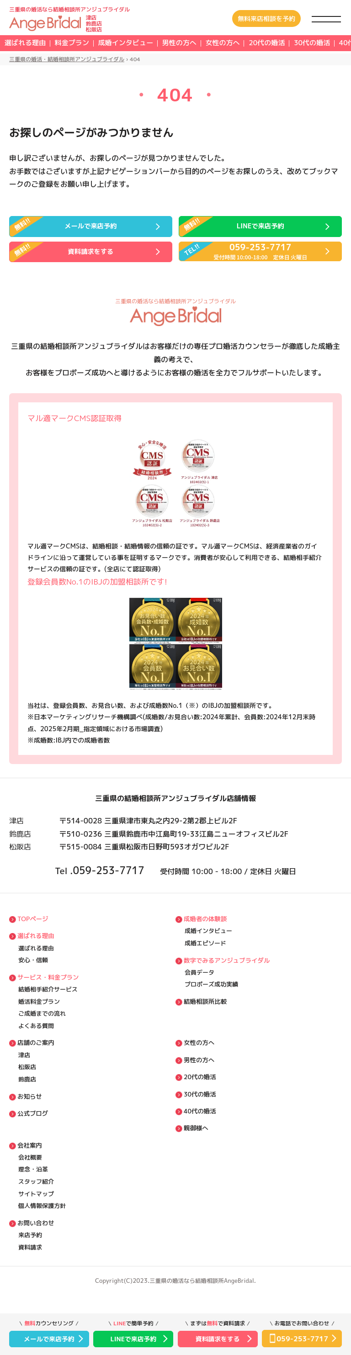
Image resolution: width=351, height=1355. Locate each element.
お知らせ (29, 1112)
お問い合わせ (35, 1243)
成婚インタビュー (151, 44)
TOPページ (32, 926)
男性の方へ (216, 44)
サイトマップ (36, 1213)
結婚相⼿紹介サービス (48, 1000)
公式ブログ (32, 1130)
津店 (24, 1069)
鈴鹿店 (27, 1095)
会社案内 (29, 1161)
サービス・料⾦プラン (47, 986)
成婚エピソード (205, 952)
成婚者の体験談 (204, 926)
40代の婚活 (199, 1126)
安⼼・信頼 (33, 969)
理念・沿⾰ (33, 1187)
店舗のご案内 (35, 1056)
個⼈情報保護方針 (42, 1226)
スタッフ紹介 (36, 1200)
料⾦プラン (87, 44)
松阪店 (27, 1082)
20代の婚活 (199, 1091)
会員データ (199, 982)
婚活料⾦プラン (39, 1012)
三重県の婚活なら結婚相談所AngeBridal (202, 1303)
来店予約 (30, 1256)
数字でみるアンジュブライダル (225, 969)
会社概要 (30, 1174)
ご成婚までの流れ (42, 1026)
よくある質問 (36, 1038)
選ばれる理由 (30, 44)
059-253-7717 (108, 876)
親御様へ (195, 1143)
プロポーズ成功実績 (211, 995)
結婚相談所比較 (204, 1012)
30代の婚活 (199, 1109)
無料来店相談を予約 (266, 18)
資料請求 (30, 1269)
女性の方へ (269, 44)
